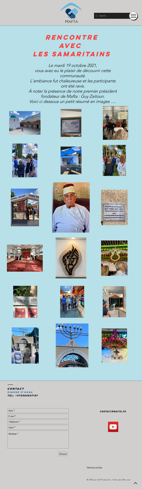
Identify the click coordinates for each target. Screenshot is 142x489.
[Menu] (133, 16)
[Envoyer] (63, 454)
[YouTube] (113, 427)
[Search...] (114, 16)
